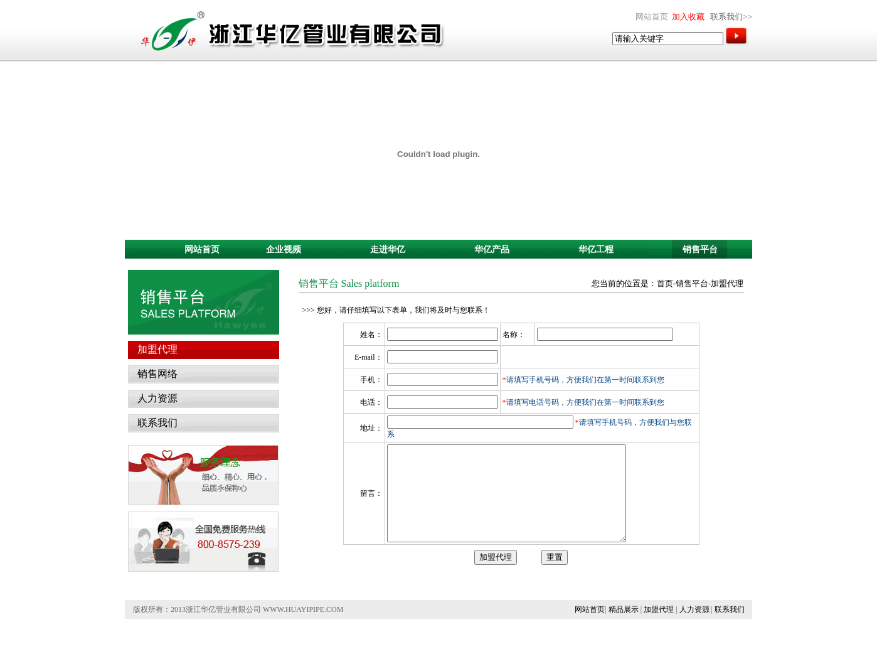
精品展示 (624, 628)
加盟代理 (659, 628)
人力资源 (694, 628)
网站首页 (590, 628)
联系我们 (730, 628)
